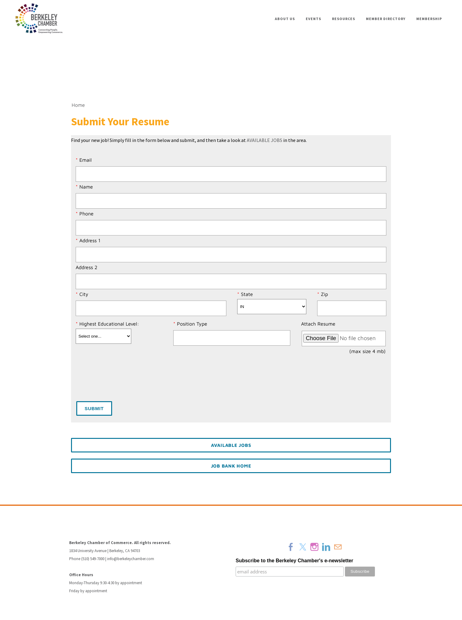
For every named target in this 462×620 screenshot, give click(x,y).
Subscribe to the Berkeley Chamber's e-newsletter (294, 560)
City (83, 294)
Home (78, 105)
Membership (429, 18)
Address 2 (86, 267)
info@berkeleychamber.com (130, 558)
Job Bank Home (231, 465)
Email (85, 160)
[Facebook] (291, 547)
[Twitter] (303, 547)
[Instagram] (314, 547)
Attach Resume (318, 324)
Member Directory (385, 18)
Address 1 (89, 240)
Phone (86, 213)
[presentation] (123, 379)
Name (86, 186)
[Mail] (338, 547)
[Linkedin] (326, 547)
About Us (285, 18)
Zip (324, 294)
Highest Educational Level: (109, 324)
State (247, 294)
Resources (343, 18)
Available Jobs (231, 445)
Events (313, 18)
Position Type (192, 324)
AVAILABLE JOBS (264, 140)
